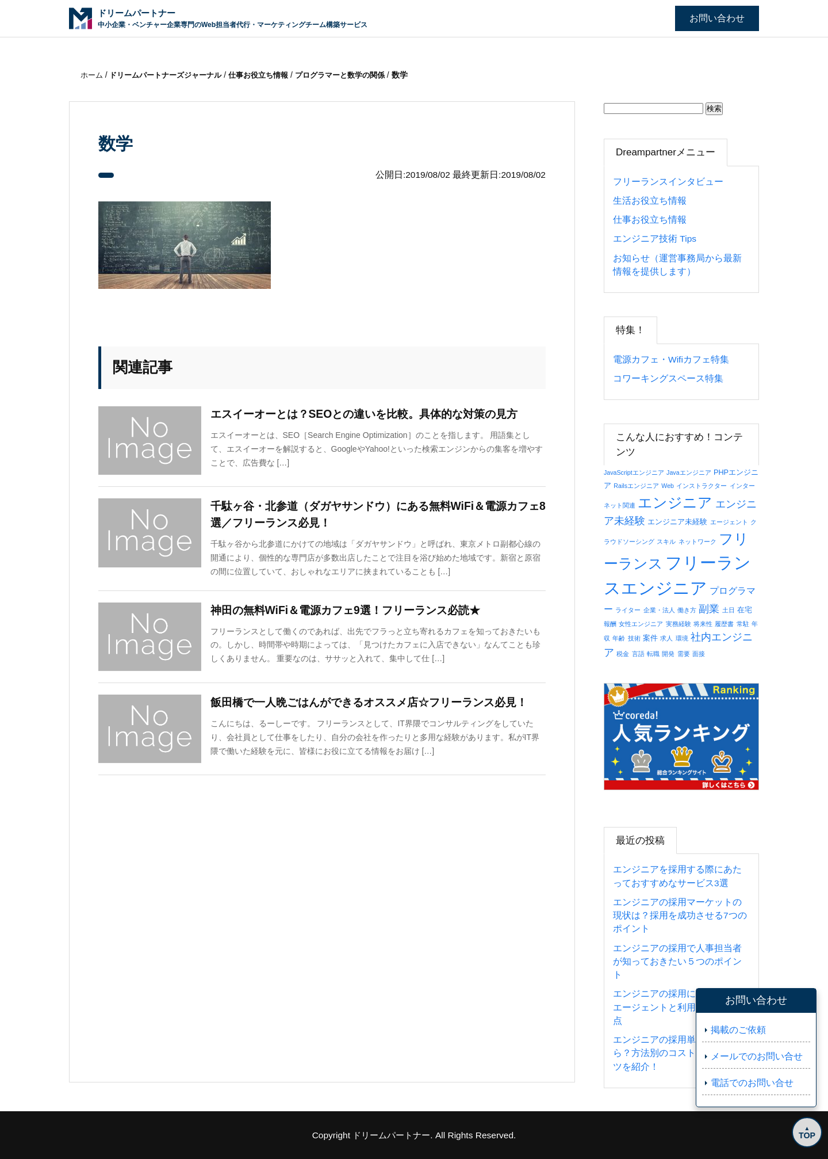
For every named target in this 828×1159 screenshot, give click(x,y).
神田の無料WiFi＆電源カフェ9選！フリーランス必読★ (352, 612)
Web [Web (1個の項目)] (667, 485)
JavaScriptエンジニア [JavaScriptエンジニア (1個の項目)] (634, 472)
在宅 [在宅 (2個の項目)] (744, 609)
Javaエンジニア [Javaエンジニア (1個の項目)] (688, 472)
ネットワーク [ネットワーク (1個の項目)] (697, 541)
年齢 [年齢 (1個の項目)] (618, 638)
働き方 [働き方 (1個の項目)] (686, 610)
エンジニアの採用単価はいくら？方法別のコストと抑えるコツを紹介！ (677, 1053)
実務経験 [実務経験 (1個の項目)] (678, 623)
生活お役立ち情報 (650, 200)
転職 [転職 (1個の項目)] (653, 653)
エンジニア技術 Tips (654, 238)
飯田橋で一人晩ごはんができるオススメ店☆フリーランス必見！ (377, 704)
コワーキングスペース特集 (668, 378)
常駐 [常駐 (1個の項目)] (743, 623)
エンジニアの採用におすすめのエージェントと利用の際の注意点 (677, 1007)
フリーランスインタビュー (668, 181)
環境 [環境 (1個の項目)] (682, 638)
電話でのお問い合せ (752, 1083)
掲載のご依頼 (738, 1030)
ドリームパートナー (391, 1135)
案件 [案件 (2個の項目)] (650, 638)
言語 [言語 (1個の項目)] (638, 653)
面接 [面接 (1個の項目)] (698, 653)
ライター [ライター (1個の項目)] (628, 610)
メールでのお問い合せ (757, 1056)
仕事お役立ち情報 (650, 219)
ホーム (93, 74)
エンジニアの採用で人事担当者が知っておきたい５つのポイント (677, 961)
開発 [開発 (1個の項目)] (668, 653)
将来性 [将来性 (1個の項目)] (702, 623)
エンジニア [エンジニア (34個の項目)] (675, 502)
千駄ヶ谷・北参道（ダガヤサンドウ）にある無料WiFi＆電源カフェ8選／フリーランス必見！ (377, 516)
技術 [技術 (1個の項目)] (634, 638)
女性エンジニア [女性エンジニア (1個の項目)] (641, 623)
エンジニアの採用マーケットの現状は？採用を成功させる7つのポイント (680, 915)
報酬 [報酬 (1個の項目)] (610, 623)
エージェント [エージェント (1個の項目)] (729, 521)
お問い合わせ (717, 18)
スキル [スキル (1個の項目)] (666, 541)
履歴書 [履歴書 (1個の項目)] (724, 623)
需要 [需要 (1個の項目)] (683, 653)
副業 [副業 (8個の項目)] (709, 609)
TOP (805, 1134)
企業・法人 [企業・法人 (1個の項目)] (659, 610)
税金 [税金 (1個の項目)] (622, 653)
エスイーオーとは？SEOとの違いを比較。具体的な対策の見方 (372, 415)
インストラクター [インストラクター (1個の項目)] (701, 485)
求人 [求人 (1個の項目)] (666, 638)
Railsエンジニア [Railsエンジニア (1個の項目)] (636, 485)
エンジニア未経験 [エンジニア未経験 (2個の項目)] (677, 521)
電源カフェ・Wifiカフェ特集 (671, 359)
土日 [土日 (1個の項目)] (728, 610)
